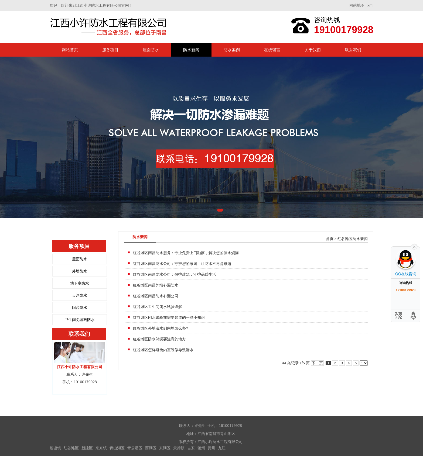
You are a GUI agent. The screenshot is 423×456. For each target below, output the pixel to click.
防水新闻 (191, 49)
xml (370, 5)
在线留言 (272, 49)
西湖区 (150, 448)
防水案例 (232, 49)
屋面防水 (151, 49)
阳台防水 (79, 307)
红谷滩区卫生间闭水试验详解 (157, 307)
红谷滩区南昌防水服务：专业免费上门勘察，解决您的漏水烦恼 (186, 253)
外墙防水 (79, 271)
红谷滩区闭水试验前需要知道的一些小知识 (169, 317)
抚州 (211, 448)
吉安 (191, 448)
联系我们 (353, 49)
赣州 (201, 448)
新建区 (87, 448)
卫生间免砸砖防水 (79, 319)
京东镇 (101, 448)
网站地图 (356, 5)
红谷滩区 (71, 448)
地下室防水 (79, 283)
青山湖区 (117, 448)
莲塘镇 (55, 448)
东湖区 (164, 448)
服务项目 (110, 49)
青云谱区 (134, 448)
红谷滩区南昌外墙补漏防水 (155, 285)
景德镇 (179, 448)
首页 (329, 239)
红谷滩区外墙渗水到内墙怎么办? (160, 328)
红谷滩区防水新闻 (352, 239)
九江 (222, 448)
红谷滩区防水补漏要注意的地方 (159, 339)
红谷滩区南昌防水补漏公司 (155, 296)
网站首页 (70, 49)
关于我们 (313, 49)
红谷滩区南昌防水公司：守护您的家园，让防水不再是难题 (182, 263)
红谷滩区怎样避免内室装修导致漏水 (163, 350)
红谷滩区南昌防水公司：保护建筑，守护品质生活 (174, 274)
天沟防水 (79, 295)
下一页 (317, 363)
